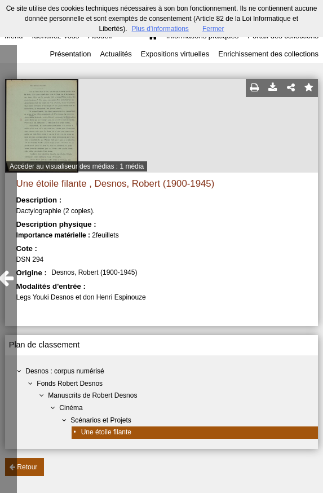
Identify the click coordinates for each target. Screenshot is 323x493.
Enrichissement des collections (268, 54)
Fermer (213, 29)
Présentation (70, 54)
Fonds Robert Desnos (70, 384)
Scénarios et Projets (100, 420)
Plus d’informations (159, 29)
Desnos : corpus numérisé (64, 371)
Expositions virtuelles (175, 54)
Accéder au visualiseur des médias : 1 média (77, 166)
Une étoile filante (106, 432)
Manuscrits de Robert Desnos (92, 395)
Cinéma (70, 408)
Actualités (115, 54)
